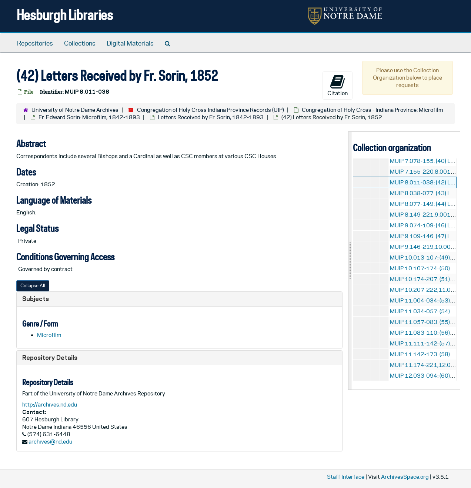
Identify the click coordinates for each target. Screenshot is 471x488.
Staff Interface (345, 477)
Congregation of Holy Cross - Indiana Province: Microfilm (372, 110)
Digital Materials (130, 43)
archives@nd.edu (50, 441)
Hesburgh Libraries (65, 14)
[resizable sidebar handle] (349, 260)
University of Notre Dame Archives (74, 110)
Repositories (35, 43)
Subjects (35, 298)
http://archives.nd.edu (49, 404)
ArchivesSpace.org (405, 477)
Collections (80, 43)
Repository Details (49, 357)
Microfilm (49, 335)
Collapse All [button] (32, 285)
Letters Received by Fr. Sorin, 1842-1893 (211, 117)
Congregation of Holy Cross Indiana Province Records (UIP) (210, 110)
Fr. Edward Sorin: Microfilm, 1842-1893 (89, 117)
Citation (337, 85)
